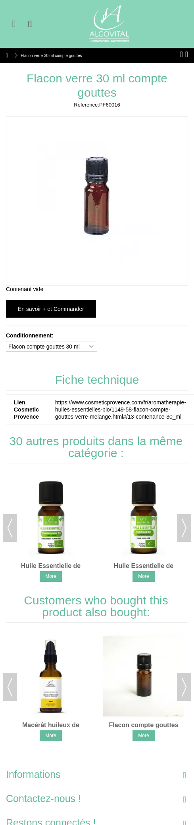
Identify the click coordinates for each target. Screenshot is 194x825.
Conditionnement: (30, 335)
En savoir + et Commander (51, 309)
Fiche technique (97, 380)
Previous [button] (10, 528)
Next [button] (184, 528)
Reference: (86, 105)
